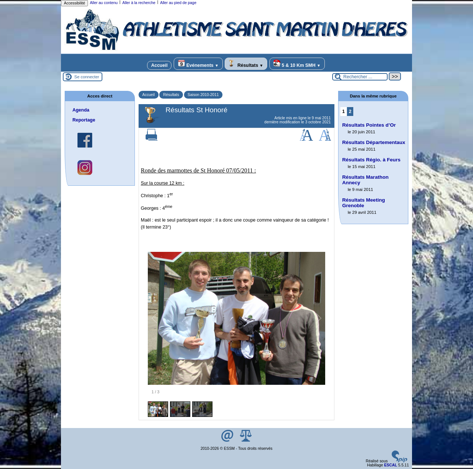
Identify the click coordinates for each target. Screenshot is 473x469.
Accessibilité (74, 3)
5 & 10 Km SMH (297, 63)
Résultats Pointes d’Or (369, 125)
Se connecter (86, 77)
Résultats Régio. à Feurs (371, 159)
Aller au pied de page (178, 3)
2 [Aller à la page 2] (350, 111)
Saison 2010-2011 (203, 95)
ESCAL (390, 465)
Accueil (159, 65)
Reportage (83, 120)
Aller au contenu (104, 3)
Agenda (80, 110)
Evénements (198, 63)
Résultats (246, 63)
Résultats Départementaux (373, 142)
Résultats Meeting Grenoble (363, 202)
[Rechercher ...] (360, 77)
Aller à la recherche (139, 3)
